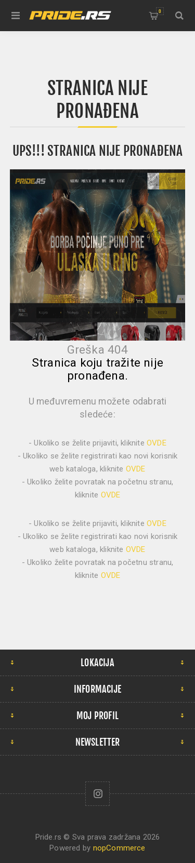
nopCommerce (119, 848)
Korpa (160, 11)
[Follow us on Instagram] (97, 793)
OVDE (156, 443)
